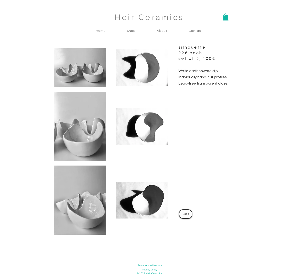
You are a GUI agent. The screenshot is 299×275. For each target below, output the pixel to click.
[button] (226, 17)
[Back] (185, 214)
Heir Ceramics (149, 17)
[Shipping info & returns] (149, 265)
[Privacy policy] (149, 270)
